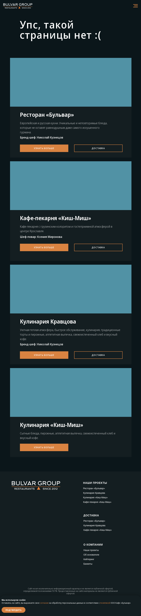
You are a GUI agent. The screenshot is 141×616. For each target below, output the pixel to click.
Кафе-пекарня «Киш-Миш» (97, 502)
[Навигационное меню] (135, 5)
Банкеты (88, 564)
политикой (105, 603)
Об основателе (91, 554)
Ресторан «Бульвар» (94, 488)
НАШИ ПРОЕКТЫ (95, 483)
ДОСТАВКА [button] (91, 515)
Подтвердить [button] (14, 610)
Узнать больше (44, 148)
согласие (44, 603)
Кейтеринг (89, 559)
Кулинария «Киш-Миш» (95, 497)
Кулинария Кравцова (94, 493)
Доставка (98, 148)
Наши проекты (91, 550)
